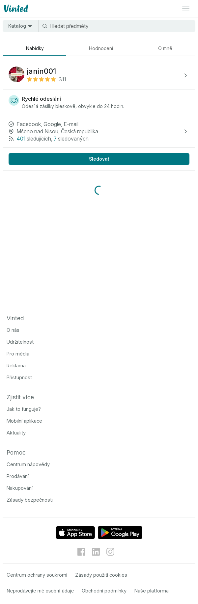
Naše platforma (151, 591)
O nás (13, 330)
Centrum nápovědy (28, 464)
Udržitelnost (20, 342)
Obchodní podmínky (104, 591)
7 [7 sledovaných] (55, 138)
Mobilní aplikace (24, 421)
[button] (99, 75)
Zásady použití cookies (101, 575)
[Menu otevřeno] (185, 8)
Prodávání (18, 476)
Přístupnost (19, 377)
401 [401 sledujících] (20, 138)
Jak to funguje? (24, 409)
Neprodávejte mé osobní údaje (40, 590)
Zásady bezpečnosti (30, 500)
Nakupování (20, 488)
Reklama (16, 365)
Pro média (18, 354)
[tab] (34, 48)
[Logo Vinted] (15, 8)
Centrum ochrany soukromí (37, 575)
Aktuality (16, 433)
